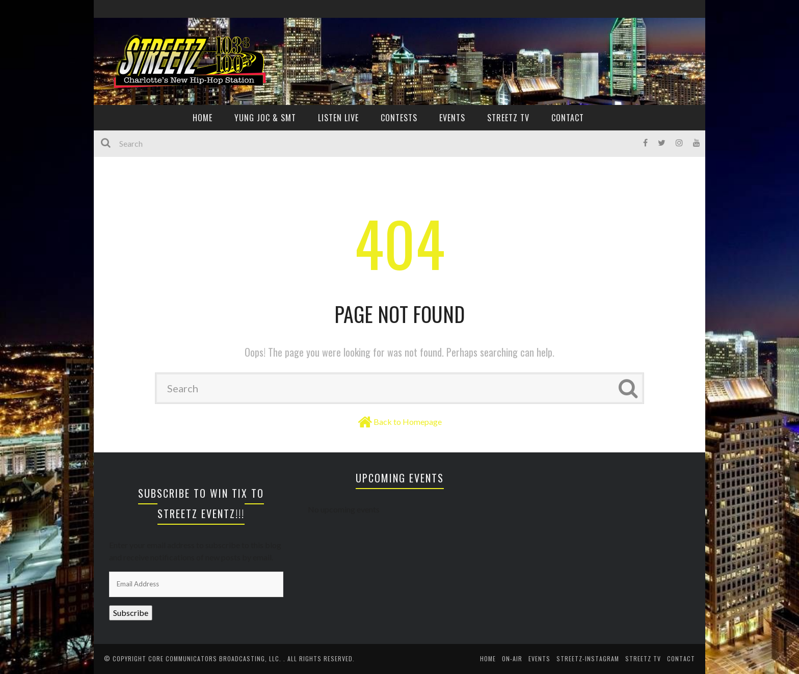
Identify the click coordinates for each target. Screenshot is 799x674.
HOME (202, 118)
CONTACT (567, 118)
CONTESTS (399, 118)
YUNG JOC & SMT (265, 118)
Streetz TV (508, 118)
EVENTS (452, 118)
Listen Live (338, 118)
